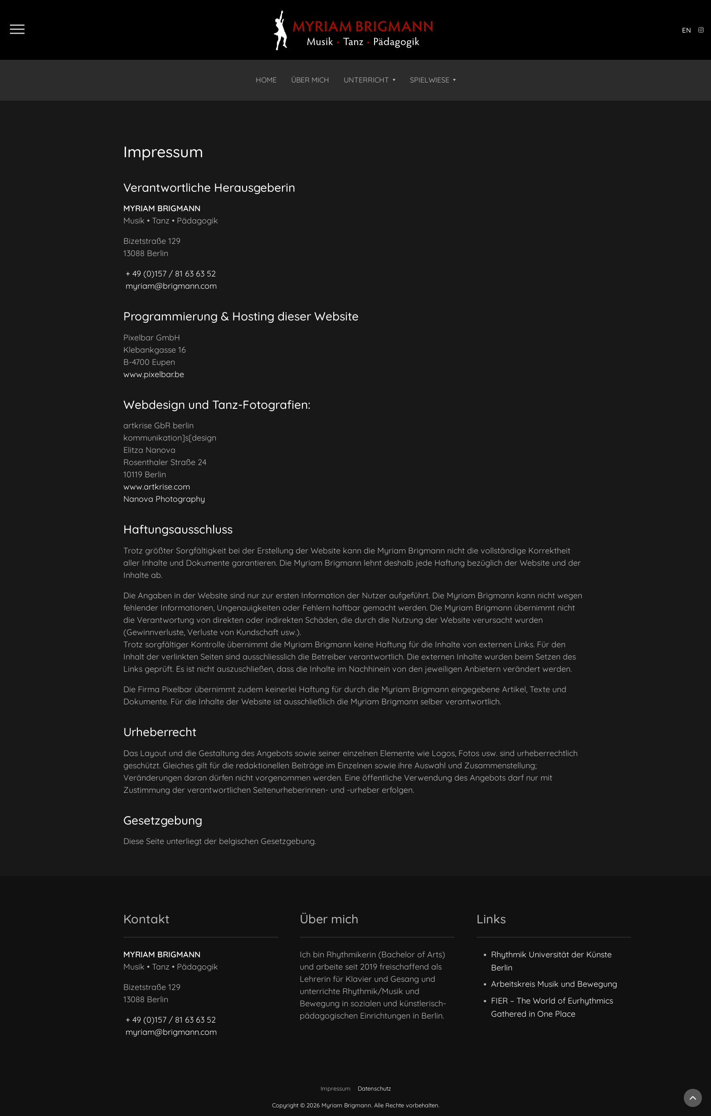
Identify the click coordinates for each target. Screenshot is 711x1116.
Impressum (336, 1088)
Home (266, 79)
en (686, 30)
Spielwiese (429, 79)
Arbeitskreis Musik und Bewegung (554, 984)
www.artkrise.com (156, 486)
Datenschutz (374, 1088)
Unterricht (366, 79)
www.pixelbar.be (153, 374)
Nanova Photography (164, 499)
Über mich (310, 79)
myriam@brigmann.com (171, 286)
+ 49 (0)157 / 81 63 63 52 (171, 273)
